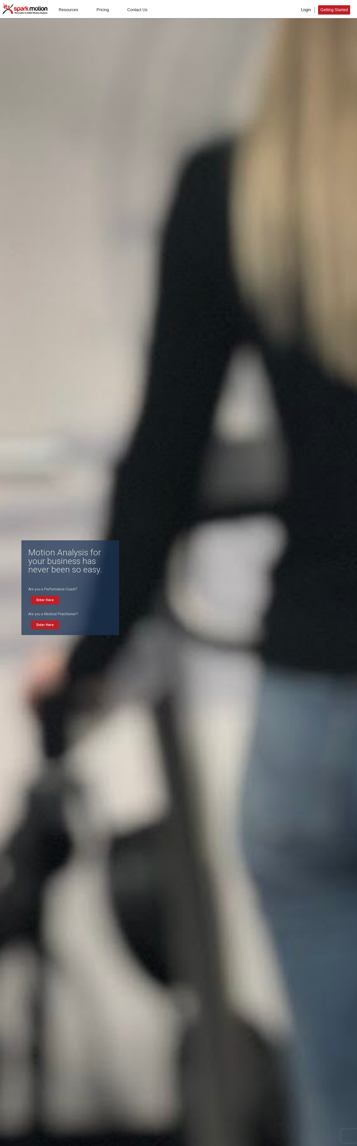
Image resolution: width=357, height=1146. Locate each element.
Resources (68, 10)
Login (306, 10)
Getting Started (334, 10)
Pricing (103, 10)
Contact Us (137, 10)
